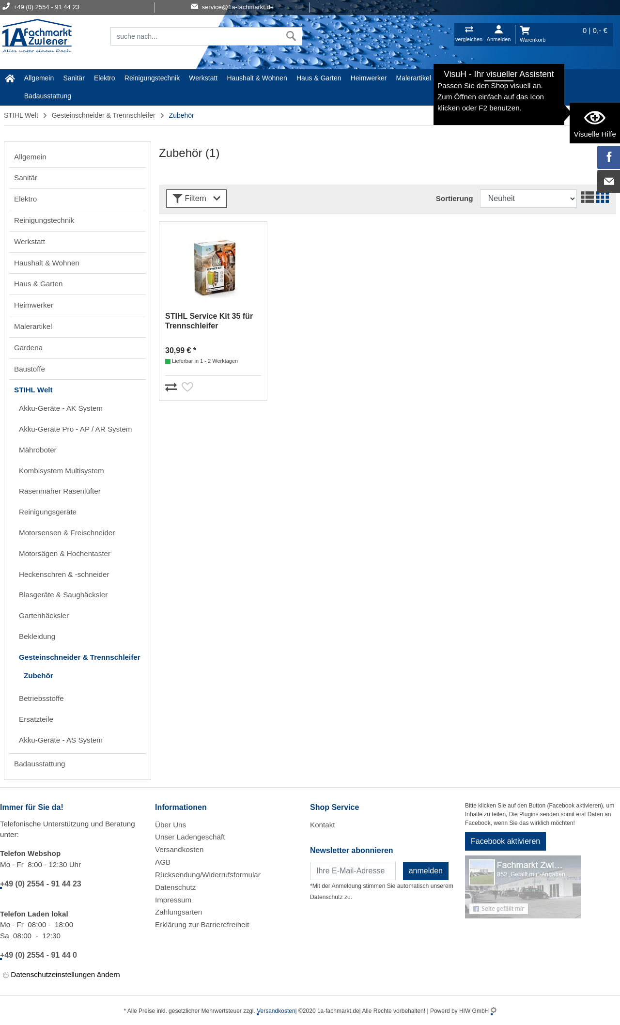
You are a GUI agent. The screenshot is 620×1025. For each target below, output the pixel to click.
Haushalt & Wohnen (257, 78)
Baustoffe (490, 78)
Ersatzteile (36, 719)
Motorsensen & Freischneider (67, 532)
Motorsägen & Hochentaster (64, 553)
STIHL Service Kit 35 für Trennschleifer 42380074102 (209, 321)
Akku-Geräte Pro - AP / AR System (75, 429)
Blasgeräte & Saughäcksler (63, 594)
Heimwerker (369, 78)
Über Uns (170, 825)
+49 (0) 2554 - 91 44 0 (38, 955)
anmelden (426, 871)
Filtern (196, 199)
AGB (162, 862)
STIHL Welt (531, 78)
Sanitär (73, 78)
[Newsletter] (353, 871)
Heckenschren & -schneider (64, 574)
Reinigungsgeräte (48, 512)
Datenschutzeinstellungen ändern (61, 974)
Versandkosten (179, 849)
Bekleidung (37, 636)
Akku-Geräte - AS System (61, 740)
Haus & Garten (318, 78)
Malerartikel (413, 78)
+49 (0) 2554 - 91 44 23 (40, 884)
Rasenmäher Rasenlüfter (60, 491)
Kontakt (322, 825)
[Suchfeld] (195, 36)
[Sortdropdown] (528, 198)
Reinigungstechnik (152, 78)
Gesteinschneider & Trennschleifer (103, 115)
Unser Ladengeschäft (190, 837)
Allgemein (39, 78)
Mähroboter (38, 450)
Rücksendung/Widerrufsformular (208, 874)
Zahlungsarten (178, 912)
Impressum (173, 900)
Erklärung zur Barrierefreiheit (202, 924)
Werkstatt (203, 78)
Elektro (104, 78)
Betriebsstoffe (41, 698)
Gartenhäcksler (44, 615)
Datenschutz (175, 887)
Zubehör (38, 675)
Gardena (453, 78)
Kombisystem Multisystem (61, 470)
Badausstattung (47, 96)
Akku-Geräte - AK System (61, 408)
